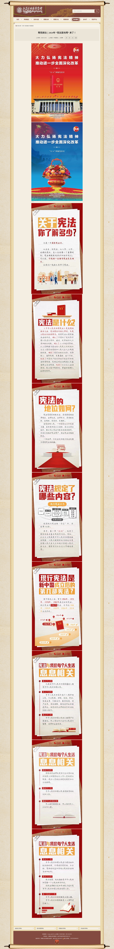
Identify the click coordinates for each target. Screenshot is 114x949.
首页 (18, 19)
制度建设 (32, 25)
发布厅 (85, 19)
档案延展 (66, 19)
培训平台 (94, 19)
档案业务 (46, 19)
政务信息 (36, 19)
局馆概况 (26, 19)
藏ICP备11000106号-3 (58, 938)
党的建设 (75, 19)
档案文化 (56, 19)
